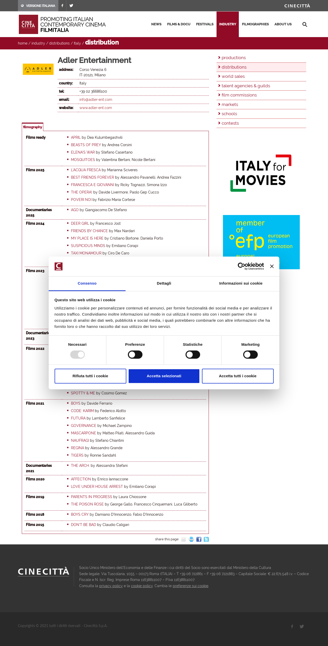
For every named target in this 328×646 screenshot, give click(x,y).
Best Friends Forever (92, 177)
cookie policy (142, 586)
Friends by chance (89, 231)
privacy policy (111, 586)
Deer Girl (80, 223)
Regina (77, 448)
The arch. (80, 466)
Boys (75, 403)
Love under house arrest (97, 486)
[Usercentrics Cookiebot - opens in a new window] (241, 266)
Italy (77, 43)
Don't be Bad (83, 525)
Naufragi (80, 440)
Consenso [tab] (87, 283)
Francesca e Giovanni (92, 185)
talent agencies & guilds (246, 85)
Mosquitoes (83, 160)
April (76, 137)
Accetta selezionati (164, 376)
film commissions (239, 95)
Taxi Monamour (86, 253)
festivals (204, 24)
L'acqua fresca (86, 170)
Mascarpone (83, 433)
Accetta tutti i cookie (238, 376)
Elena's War (83, 152)
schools (229, 113)
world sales (233, 76)
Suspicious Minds (88, 246)
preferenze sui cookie (190, 586)
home (22, 43)
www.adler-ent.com (95, 108)
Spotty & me (83, 393)
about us (283, 24)
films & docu (178, 24)
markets (230, 104)
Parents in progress (91, 497)
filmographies (255, 24)
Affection (81, 479)
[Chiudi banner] (272, 266)
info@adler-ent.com (95, 100)
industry (227, 24)
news (156, 24)
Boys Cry (80, 514)
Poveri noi (81, 200)
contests (230, 123)
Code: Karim (82, 411)
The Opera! (81, 192)
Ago (75, 210)
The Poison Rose (87, 504)
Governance (83, 426)
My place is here (87, 238)
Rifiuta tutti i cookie (90, 376)
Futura (78, 418)
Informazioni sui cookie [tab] (241, 283)
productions (234, 57)
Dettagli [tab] (164, 283)
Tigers (77, 455)
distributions (59, 43)
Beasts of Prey (86, 145)
